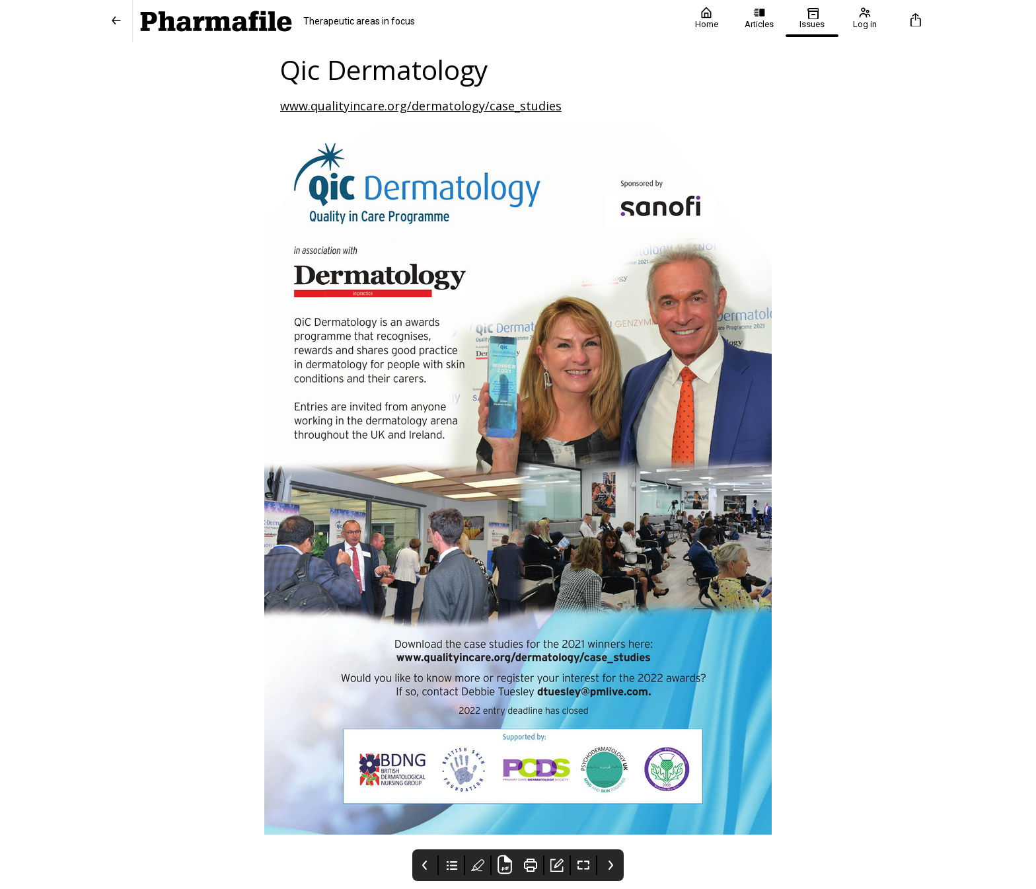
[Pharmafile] (406, 21)
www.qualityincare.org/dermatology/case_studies (421, 106)
